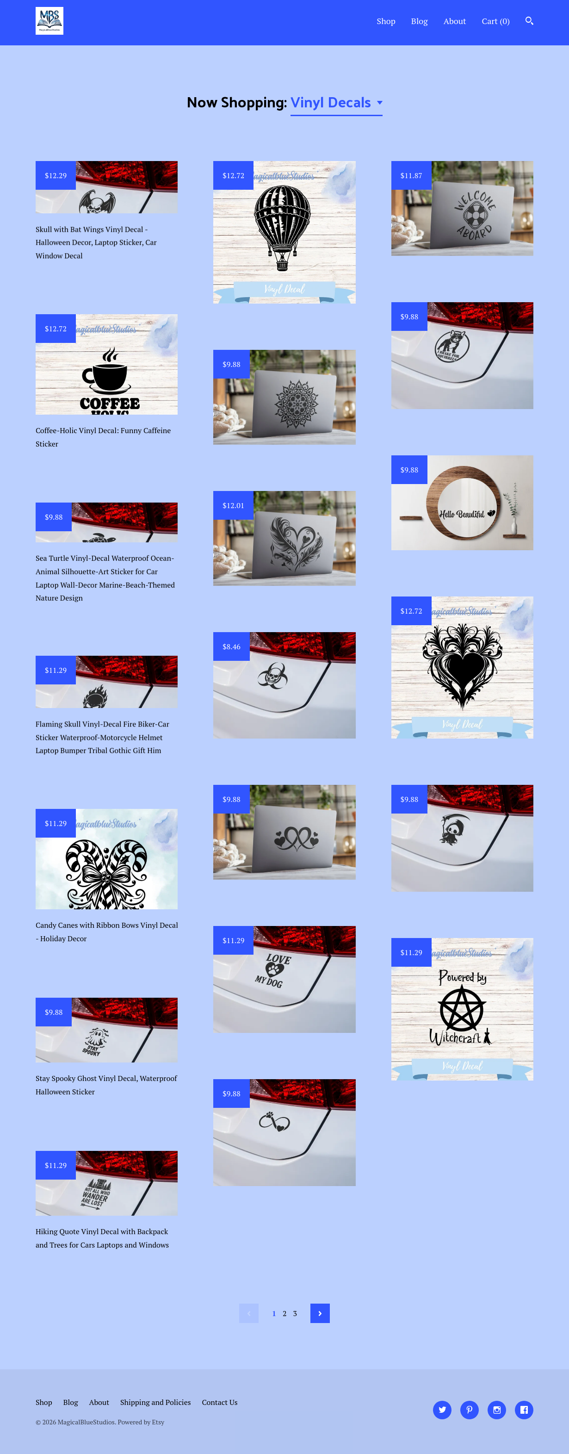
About (455, 20)
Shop (386, 20)
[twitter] (442, 1410)
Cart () (496, 20)
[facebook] (524, 1410)
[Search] (529, 22)
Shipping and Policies (155, 1402)
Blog (419, 20)
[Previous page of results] (249, 1313)
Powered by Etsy (141, 1421)
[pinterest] (469, 1410)
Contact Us (220, 1402)
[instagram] (497, 1410)
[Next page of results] (320, 1313)
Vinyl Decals (333, 101)
